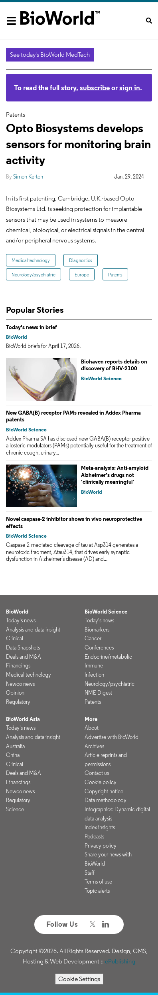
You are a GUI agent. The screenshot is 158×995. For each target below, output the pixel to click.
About (92, 727)
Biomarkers (97, 629)
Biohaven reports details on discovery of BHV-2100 (114, 365)
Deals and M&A (23, 656)
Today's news (21, 620)
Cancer (93, 638)
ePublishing (120, 961)
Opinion (15, 692)
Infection (94, 674)
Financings (18, 665)
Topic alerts (97, 890)
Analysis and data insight (33, 629)
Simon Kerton (28, 176)
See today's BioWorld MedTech (50, 54)
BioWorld (16, 337)
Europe (82, 275)
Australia (15, 746)
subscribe (95, 87)
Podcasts (94, 836)
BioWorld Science (101, 378)
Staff (90, 872)
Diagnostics (80, 260)
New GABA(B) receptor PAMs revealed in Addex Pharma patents (73, 416)
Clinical (14, 638)
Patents (115, 275)
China (13, 755)
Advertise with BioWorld (111, 737)
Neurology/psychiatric (33, 275)
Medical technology (31, 260)
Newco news (20, 683)
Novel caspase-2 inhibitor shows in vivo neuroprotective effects (74, 522)
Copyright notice (104, 791)
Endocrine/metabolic (108, 656)
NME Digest (98, 692)
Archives (94, 746)
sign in (129, 87)
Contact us (97, 773)
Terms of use (98, 881)
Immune (94, 665)
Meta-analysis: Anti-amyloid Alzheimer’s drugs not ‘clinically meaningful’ (114, 474)
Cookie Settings (79, 979)
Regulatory (18, 701)
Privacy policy (101, 845)
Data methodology (105, 800)
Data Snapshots (23, 647)
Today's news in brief (31, 327)
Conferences (99, 647)
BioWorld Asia (23, 719)
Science (15, 809)
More (91, 719)
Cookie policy (101, 782)
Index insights (100, 827)
